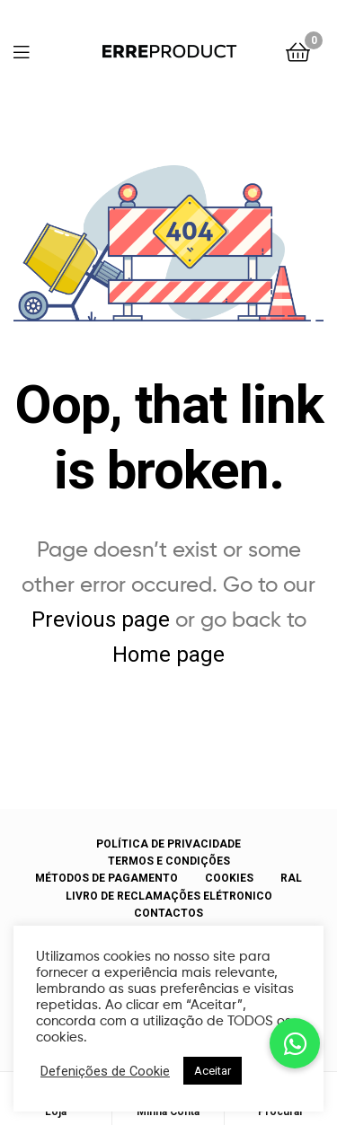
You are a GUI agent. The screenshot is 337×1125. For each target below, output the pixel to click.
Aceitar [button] (212, 1070)
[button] (295, 1043)
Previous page (100, 619)
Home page (168, 654)
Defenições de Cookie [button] (105, 1071)
